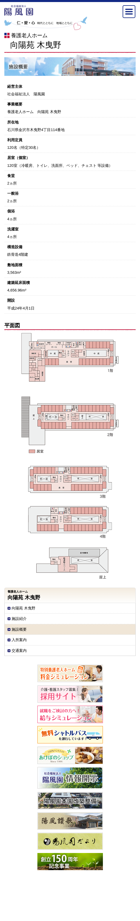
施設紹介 (19, 618)
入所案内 (19, 640)
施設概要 (19, 629)
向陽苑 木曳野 (23, 608)
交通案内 (19, 650)
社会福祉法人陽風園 (18, 10)
